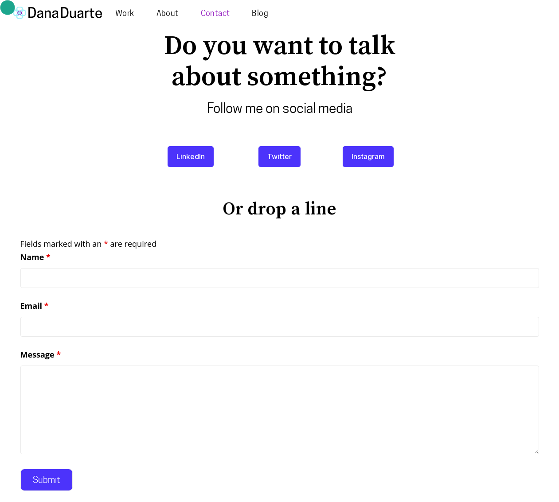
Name (35, 257)
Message (40, 354)
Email (34, 305)
